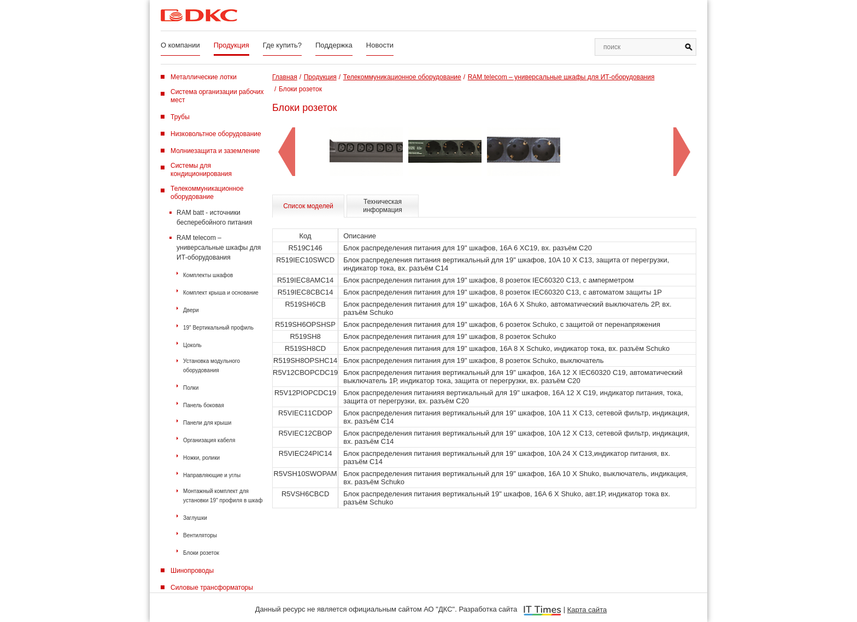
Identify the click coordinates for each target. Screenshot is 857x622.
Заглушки (195, 518)
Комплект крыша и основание (221, 293)
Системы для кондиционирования (201, 170)
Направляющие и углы (211, 475)
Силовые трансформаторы (212, 587)
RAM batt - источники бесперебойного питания (215, 217)
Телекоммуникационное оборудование (207, 193)
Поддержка (334, 45)
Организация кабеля (209, 440)
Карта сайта (587, 610)
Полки (190, 388)
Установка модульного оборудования (211, 365)
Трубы (180, 117)
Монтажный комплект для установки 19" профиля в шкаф (222, 495)
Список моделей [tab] (308, 206)
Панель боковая (203, 405)
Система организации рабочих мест (217, 96)
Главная (284, 77)
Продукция (231, 45)
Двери (191, 310)
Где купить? (282, 45)
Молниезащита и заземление (215, 151)
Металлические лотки (204, 77)
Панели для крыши (207, 423)
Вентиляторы (200, 535)
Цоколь (192, 345)
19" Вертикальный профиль (218, 328)
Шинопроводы (192, 570)
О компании (180, 45)
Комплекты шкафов (208, 275)
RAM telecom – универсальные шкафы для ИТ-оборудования (219, 247)
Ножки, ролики (201, 458)
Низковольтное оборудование (216, 134)
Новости (380, 45)
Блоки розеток (201, 553)
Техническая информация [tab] (382, 206)
